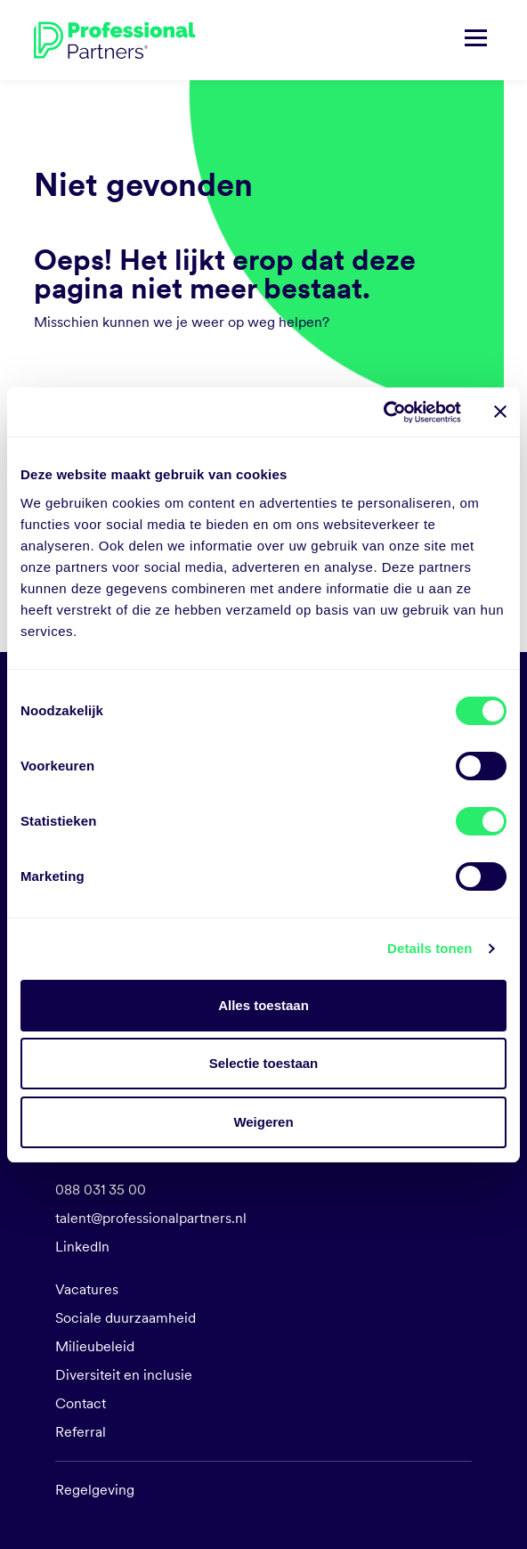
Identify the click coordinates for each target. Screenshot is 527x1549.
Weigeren (263, 1121)
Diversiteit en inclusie (123, 1374)
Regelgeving (94, 1489)
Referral (80, 1431)
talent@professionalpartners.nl (151, 1218)
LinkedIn (82, 1246)
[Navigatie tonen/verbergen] (475, 40)
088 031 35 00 (100, 1189)
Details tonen (429, 948)
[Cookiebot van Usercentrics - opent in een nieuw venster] (383, 412)
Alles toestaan (263, 1005)
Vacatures (86, 1289)
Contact (80, 1403)
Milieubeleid (94, 1346)
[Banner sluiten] (500, 411)
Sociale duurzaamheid (125, 1317)
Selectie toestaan (264, 1063)
